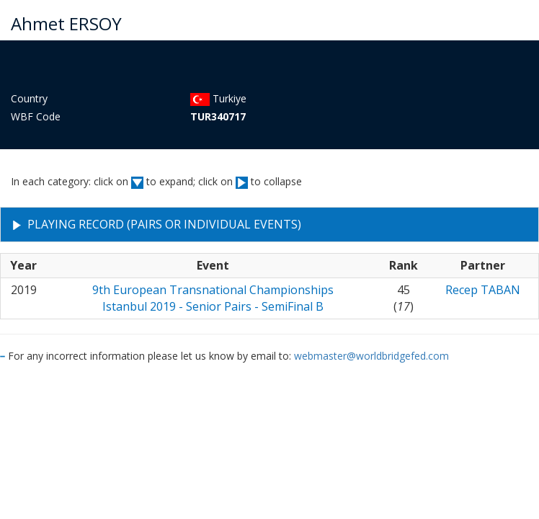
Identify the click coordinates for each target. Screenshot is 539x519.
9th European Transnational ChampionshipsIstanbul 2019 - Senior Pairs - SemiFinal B (213, 298)
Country (29, 98)
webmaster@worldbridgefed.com (371, 356)
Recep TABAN (482, 290)
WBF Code (36, 116)
